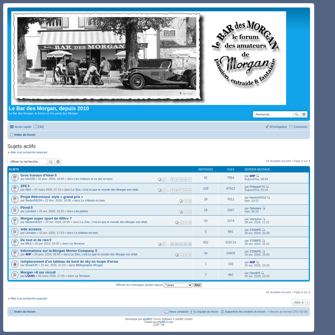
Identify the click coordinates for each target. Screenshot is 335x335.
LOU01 (30, 275)
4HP (252, 175)
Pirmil (25, 208)
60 (177, 244)
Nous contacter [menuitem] (179, 311)
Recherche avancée (303, 114)
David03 (255, 273)
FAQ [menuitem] (41, 126)
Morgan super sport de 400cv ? (46, 218)
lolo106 (30, 178)
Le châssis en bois (93, 200)
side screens (31, 229)
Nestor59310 (33, 200)
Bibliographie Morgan (89, 265)
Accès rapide (23, 126)
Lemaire (30, 211)
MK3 (28, 243)
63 (190, 244)
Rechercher (296, 114)
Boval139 (31, 265)
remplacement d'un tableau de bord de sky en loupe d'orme (69, 261)
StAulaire (255, 208)
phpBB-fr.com (165, 322)
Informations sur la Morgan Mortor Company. (57, 251)
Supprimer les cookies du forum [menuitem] (245, 311)
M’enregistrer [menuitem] (278, 126)
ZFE (23, 186)
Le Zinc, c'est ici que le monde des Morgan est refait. (105, 189)
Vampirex (256, 219)
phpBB (147, 319)
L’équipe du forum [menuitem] (206, 311)
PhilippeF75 (257, 186)
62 (185, 244)
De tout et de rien (34, 240)
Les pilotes (81, 211)
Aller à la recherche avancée (29, 152)
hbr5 (28, 189)
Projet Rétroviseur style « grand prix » (51, 197)
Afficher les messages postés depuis (154, 284)
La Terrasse (77, 243)
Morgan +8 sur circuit (38, 272)
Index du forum (24, 311)
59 (172, 244)
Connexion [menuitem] (300, 126)
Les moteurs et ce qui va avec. (94, 178)
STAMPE (255, 229)
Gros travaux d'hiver (37, 175)
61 (181, 244)
